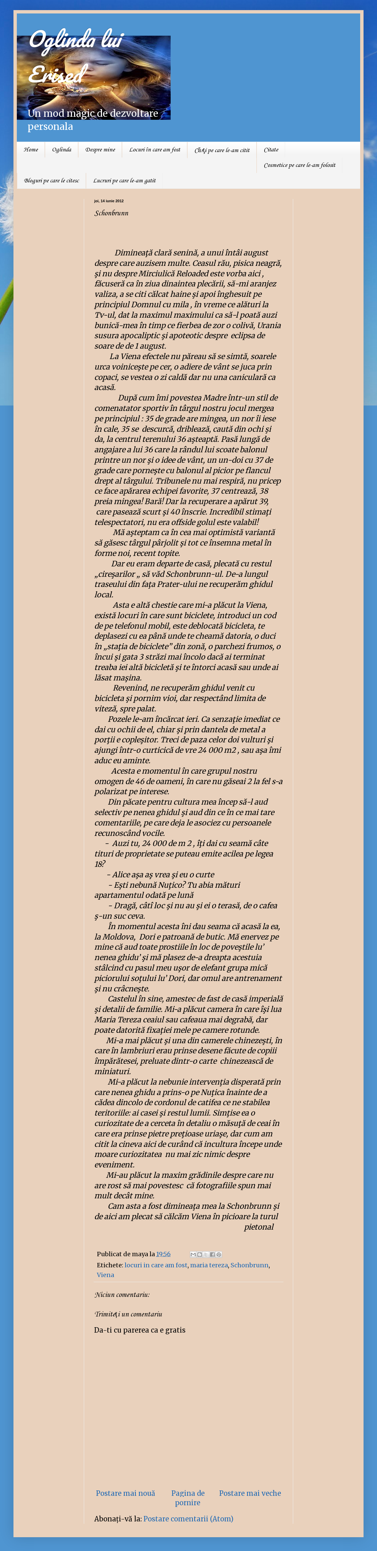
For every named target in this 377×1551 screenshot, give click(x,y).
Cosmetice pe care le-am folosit (299, 165)
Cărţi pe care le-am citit (221, 150)
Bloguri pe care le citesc (51, 180)
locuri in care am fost (156, 1265)
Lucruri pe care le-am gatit (124, 180)
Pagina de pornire (188, 1498)
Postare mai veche (250, 1493)
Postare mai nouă (125, 1493)
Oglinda (61, 149)
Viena (105, 1275)
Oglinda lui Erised (73, 56)
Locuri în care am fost (154, 149)
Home (31, 149)
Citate (271, 149)
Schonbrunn (250, 1265)
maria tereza (209, 1265)
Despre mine (100, 149)
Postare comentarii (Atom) (188, 1519)
